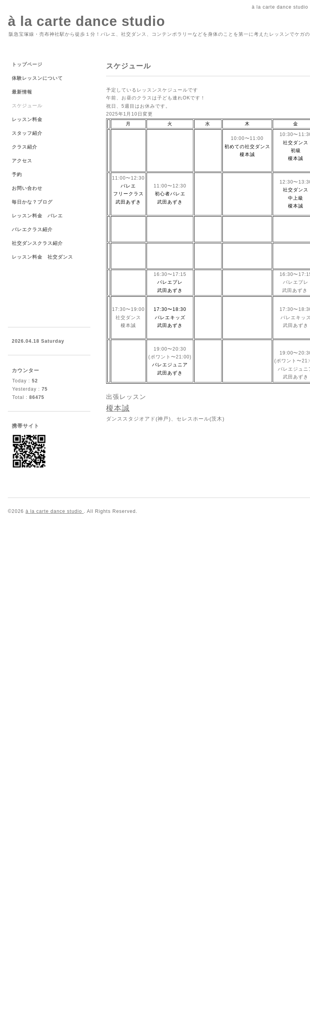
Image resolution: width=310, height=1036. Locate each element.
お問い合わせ (27, 188)
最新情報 (22, 92)
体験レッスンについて (37, 78)
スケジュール (27, 105)
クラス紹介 (24, 147)
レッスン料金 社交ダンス (42, 257)
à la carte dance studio (86, 21)
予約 (17, 174)
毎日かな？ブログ (32, 202)
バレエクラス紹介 (32, 229)
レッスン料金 (27, 119)
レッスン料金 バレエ (37, 216)
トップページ (27, 64)
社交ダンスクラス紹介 (37, 243)
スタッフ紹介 (27, 133)
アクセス (22, 160)
